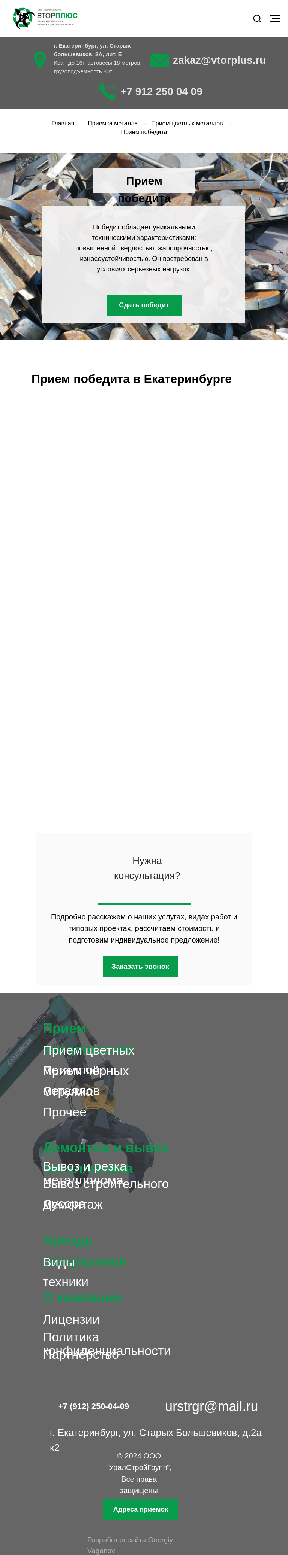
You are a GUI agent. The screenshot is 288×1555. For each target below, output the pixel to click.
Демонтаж (73, 1204)
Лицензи (68, 1319)
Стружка (68, 1091)
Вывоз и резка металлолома (85, 1173)
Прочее (65, 1112)
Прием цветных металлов (187, 123)
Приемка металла (113, 123)
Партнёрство (81, 1354)
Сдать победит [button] (144, 305)
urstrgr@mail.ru (211, 1406)
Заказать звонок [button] (140, 966)
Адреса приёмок (140, 1509)
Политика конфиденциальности (107, 1344)
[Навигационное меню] (275, 18)
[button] (257, 18)
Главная (62, 123)
